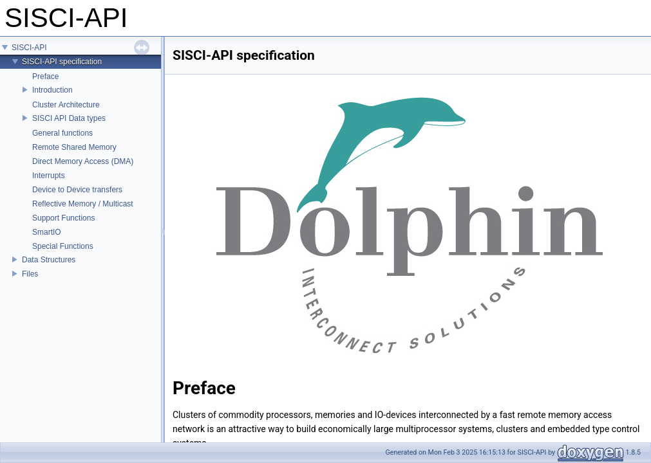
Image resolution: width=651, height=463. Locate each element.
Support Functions (63, 217)
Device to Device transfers (77, 189)
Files (30, 273)
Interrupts (48, 175)
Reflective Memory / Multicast (82, 203)
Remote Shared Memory (74, 147)
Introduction (52, 90)
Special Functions (62, 246)
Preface (45, 76)
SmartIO (46, 232)
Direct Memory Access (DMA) (82, 161)
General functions (62, 133)
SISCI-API (29, 47)
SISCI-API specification (62, 61)
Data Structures (48, 259)
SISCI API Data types (69, 118)
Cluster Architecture (66, 104)
